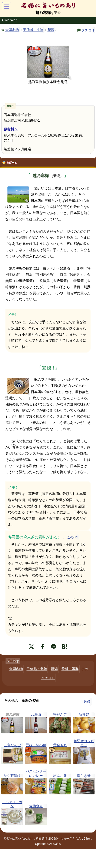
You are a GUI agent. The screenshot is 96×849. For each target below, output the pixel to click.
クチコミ (88, 30)
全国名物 (12, 29)
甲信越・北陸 (33, 30)
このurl (72, 537)
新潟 (50, 30)
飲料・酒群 (70, 669)
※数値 (85, 701)
